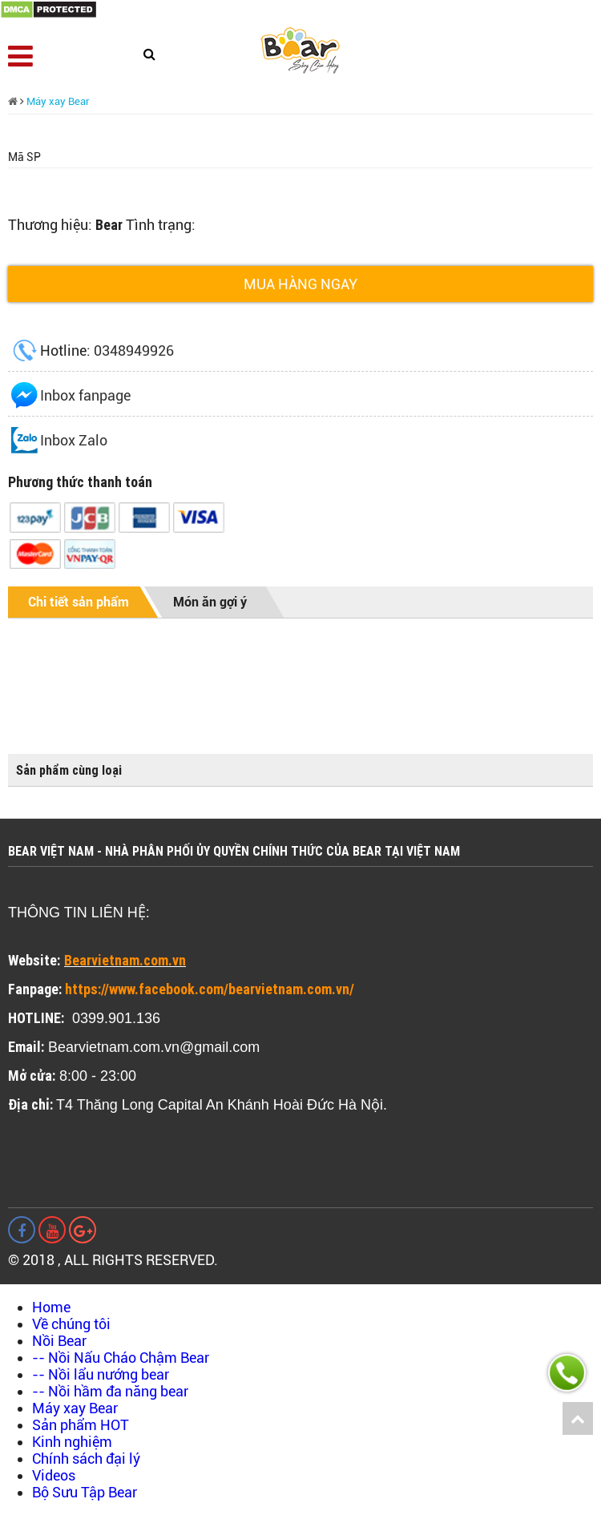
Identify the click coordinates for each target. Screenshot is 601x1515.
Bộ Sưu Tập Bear (84, 1492)
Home (51, 1307)
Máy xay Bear (58, 101)
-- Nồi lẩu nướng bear (100, 1374)
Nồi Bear (59, 1340)
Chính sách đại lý (86, 1458)
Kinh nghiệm (72, 1441)
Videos (53, 1475)
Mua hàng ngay (300, 284)
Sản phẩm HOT (80, 1424)
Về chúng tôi (71, 1324)
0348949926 (134, 350)
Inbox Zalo (73, 440)
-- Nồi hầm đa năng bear (110, 1391)
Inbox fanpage (85, 395)
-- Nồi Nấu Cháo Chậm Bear (120, 1357)
